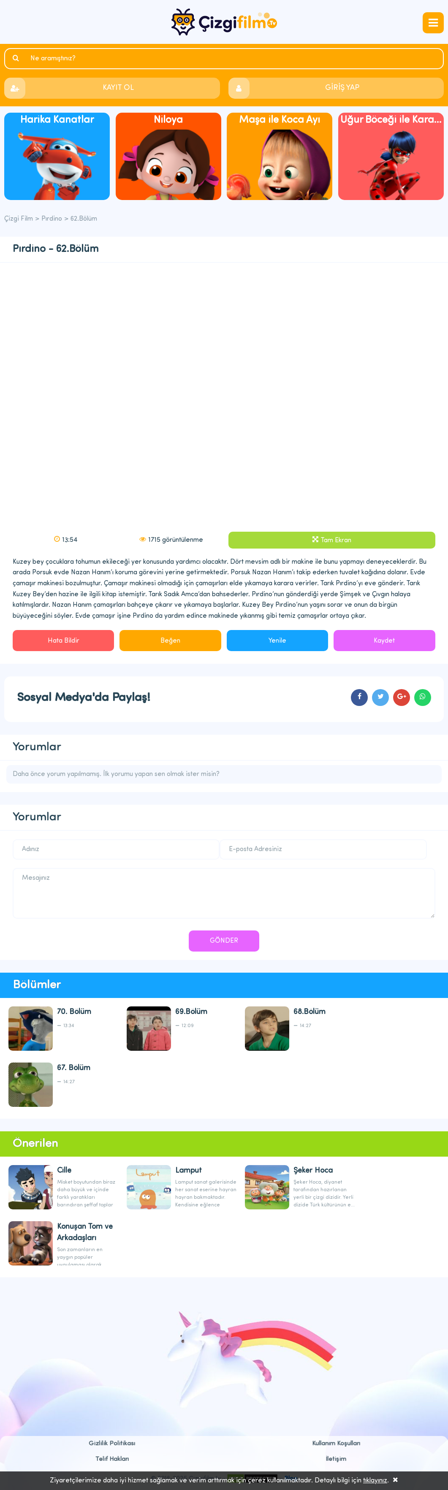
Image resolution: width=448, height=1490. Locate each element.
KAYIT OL (118, 88)
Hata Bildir (63, 641)
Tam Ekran (335, 540)
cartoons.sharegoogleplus (401, 697)
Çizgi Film (224, 21)
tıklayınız (375, 1480)
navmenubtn (433, 22)
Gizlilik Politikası (112, 1444)
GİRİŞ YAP (342, 88)
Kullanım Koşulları (336, 1444)
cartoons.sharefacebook (359, 697)
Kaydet (384, 641)
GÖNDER (224, 941)
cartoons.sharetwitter (380, 697)
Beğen (170, 641)
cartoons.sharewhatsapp (422, 697)
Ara (17, 58)
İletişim (336, 1459)
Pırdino (51, 219)
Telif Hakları (112, 1459)
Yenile (277, 641)
